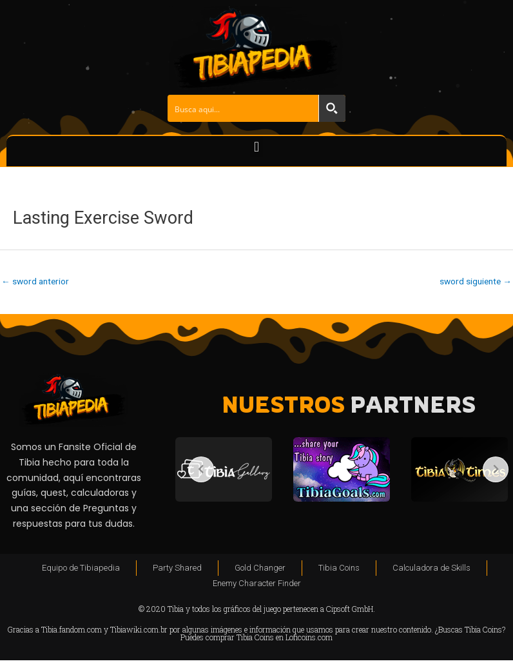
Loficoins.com (309, 637)
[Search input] (244, 108)
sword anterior (35, 281)
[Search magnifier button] (331, 108)
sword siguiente (476, 281)
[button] (256, 146)
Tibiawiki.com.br (139, 629)
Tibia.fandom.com (71, 629)
